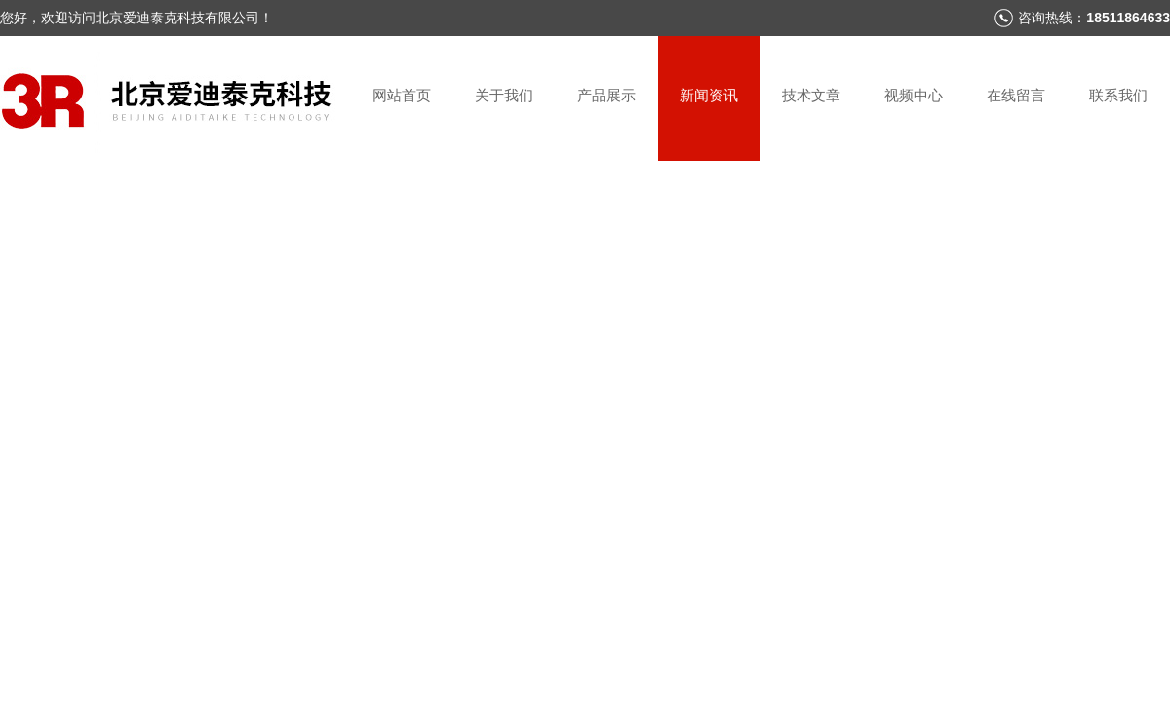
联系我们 (1118, 95)
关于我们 (504, 95)
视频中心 (913, 95)
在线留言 (1016, 95)
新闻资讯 (709, 95)
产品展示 (606, 95)
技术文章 (811, 95)
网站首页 (401, 95)
